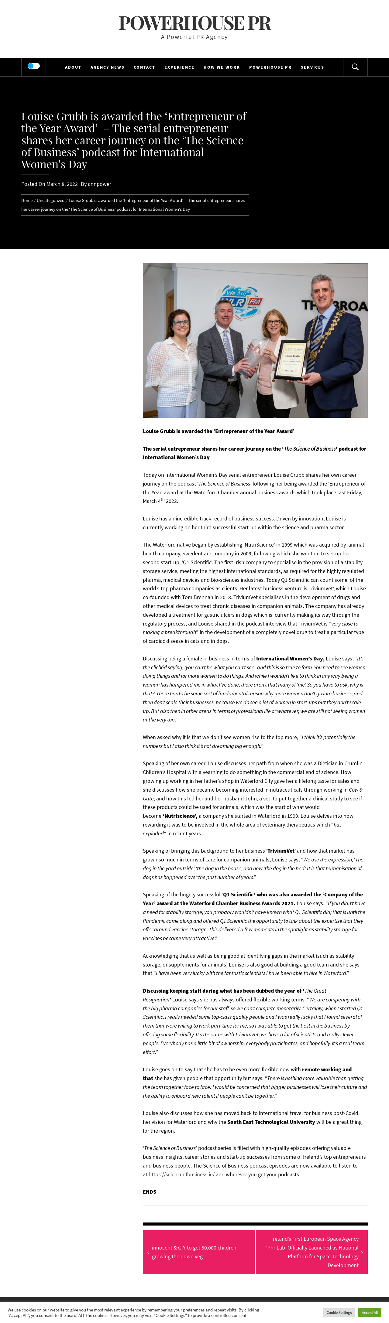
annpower (99, 183)
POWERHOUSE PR (270, 67)
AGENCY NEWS (108, 67)
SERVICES (312, 67)
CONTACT (144, 67)
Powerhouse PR (194, 22)
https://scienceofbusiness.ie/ (182, 1174)
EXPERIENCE (179, 67)
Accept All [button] (370, 1312)
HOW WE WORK (222, 67)
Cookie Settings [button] (339, 1312)
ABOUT (73, 67)
